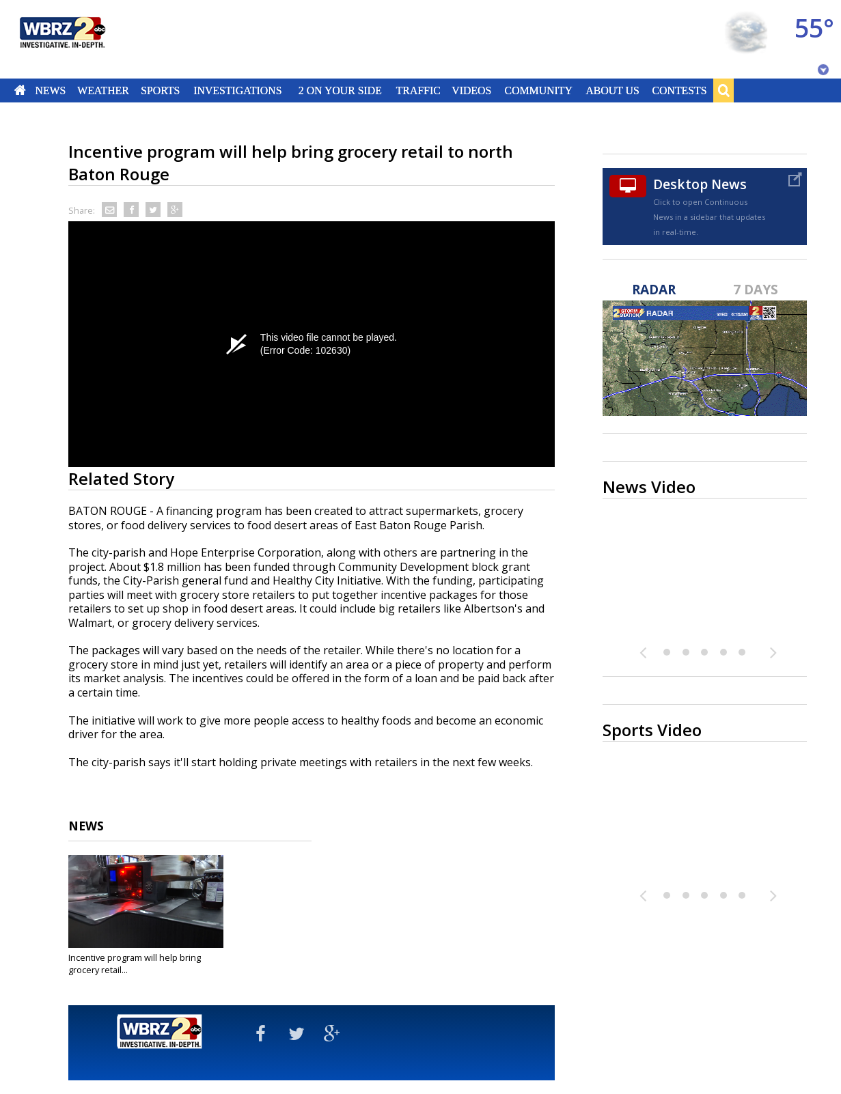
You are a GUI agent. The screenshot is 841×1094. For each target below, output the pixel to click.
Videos (471, 90)
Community (538, 90)
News (50, 90)
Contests (679, 90)
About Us (612, 90)
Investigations (238, 90)
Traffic (418, 90)
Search (723, 90)
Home (20, 90)
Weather (103, 90)
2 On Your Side (340, 90)
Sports (160, 90)
